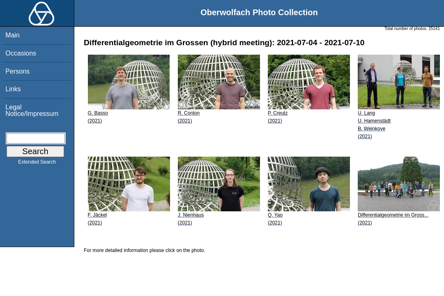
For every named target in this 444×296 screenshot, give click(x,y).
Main (12, 35)
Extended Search (37, 163)
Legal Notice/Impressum (31, 110)
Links (13, 89)
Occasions (20, 53)
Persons (17, 71)
